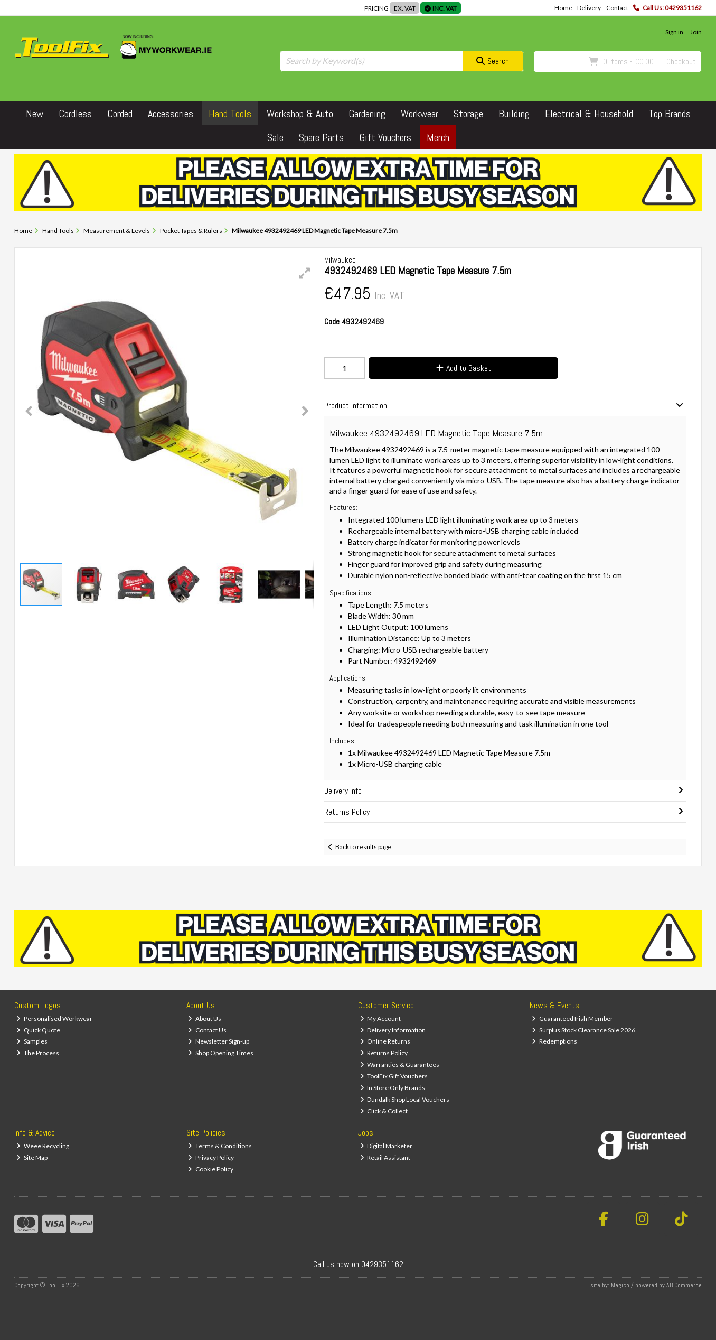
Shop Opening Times (220, 1053)
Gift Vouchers (385, 137)
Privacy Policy (211, 1157)
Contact (617, 8)
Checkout (681, 61)
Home (563, 8)
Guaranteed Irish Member (572, 1018)
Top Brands (669, 113)
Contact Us (207, 1030)
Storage (468, 113)
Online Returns (385, 1041)
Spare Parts (321, 137)
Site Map (32, 1157)
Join (696, 32)
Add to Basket (463, 368)
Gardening (366, 113)
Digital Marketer (386, 1146)
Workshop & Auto (300, 113)
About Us (204, 1018)
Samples (32, 1041)
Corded (120, 113)
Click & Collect (384, 1111)
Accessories (170, 113)
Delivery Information (393, 1030)
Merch (438, 137)
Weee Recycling (42, 1146)
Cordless (75, 113)
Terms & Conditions (220, 1146)
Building (514, 113)
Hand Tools (230, 113)
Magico (620, 1285)
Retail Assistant (385, 1157)
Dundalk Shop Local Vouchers (405, 1099)
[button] (304, 273)
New (34, 113)
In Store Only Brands (393, 1088)
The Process (37, 1053)
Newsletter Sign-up (218, 1041)
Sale (275, 137)
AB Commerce (684, 1285)
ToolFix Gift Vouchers (394, 1076)
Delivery (589, 8)
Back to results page (363, 847)
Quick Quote (38, 1030)
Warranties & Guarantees (400, 1064)
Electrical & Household (589, 113)
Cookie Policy (210, 1169)
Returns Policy (384, 1053)
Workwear (419, 113)
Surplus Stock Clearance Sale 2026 (583, 1030)
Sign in (674, 32)
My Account (380, 1018)
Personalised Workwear (54, 1018)
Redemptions (554, 1041)
